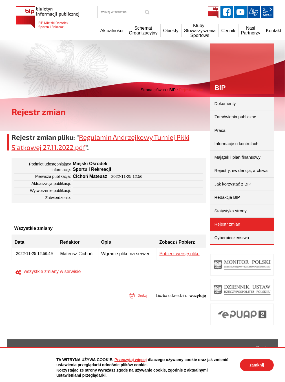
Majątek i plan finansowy (237, 157)
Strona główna (153, 90)
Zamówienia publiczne (235, 116)
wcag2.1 (267, 12)
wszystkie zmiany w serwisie (52, 271)
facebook (226, 12)
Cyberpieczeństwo (232, 237)
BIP (213, 12)
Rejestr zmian (227, 224)
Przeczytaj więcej (130, 359)
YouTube (240, 12)
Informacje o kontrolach (237, 143)
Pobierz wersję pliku (179, 253)
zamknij (256, 365)
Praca (220, 130)
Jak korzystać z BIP (233, 184)
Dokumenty (225, 103)
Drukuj (142, 296)
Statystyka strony (231, 210)
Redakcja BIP (227, 197)
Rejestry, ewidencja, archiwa (241, 170)
